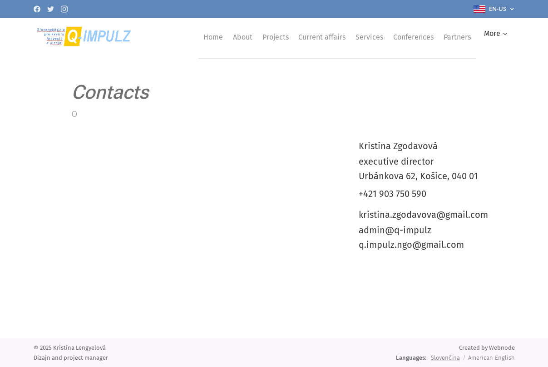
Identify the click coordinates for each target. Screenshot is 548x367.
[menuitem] (215, 36)
